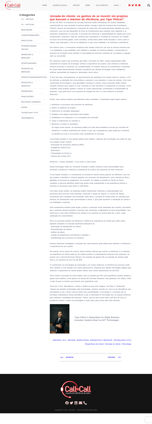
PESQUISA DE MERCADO (27, 70)
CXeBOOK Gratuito (59, 5)
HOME (44, 5)
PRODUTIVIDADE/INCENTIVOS (33, 78)
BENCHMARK (26, 30)
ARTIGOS (76, 5)
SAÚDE (24, 108)
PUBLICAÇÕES (27, 97)
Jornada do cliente (113, 355)
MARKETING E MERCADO (27, 56)
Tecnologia (127, 355)
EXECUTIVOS (26, 41)
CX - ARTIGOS (69, 351)
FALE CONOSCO (102, 5)
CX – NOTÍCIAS (27, 25)
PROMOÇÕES (27, 92)
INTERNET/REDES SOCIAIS (29, 48)
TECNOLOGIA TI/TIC (29, 113)
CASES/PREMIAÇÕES (30, 36)
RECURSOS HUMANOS (31, 102)
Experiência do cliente (95, 355)
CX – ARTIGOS (27, 20)
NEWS (87, 5)
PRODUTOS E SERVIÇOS (27, 84)
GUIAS (117, 5)
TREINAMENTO (27, 118)
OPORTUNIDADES (28, 64)
